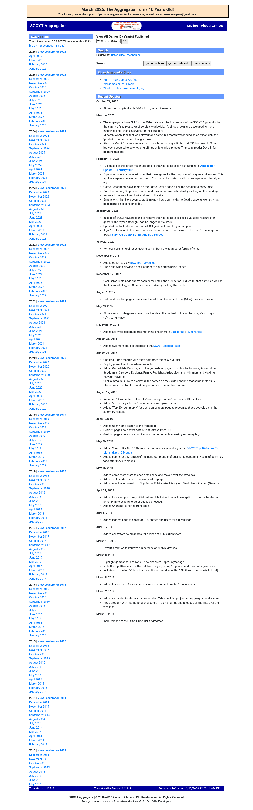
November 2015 (39, 650)
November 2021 (39, 310)
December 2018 (39, 475)
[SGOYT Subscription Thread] (47, 45)
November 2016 (39, 593)
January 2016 (37, 635)
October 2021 (37, 314)
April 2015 (35, 679)
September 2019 (39, 431)
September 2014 (39, 715)
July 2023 (35, 213)
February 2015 (38, 687)
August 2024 (37, 152)
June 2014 (35, 727)
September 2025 (39, 91)
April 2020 (35, 396)
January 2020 (37, 408)
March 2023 (36, 230)
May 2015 (35, 675)
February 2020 (38, 404)
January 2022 (37, 295)
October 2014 (37, 710)
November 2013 (39, 759)
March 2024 (36, 173)
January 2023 (37, 238)
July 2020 (35, 383)
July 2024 (35, 156)
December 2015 (39, 645)
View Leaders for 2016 (52, 584)
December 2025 (39, 79)
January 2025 (37, 125)
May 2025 (35, 108)
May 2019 (35, 448)
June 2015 (35, 671)
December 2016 (39, 589)
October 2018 (37, 484)
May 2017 (35, 562)
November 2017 (39, 536)
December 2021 (39, 305)
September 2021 (39, 318)
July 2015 (35, 666)
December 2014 (39, 702)
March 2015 (36, 683)
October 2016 (37, 597)
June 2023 (35, 217)
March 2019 (36, 457)
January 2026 (37, 68)
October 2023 (37, 200)
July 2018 (35, 496)
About (205, 26)
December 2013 (39, 754)
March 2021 (36, 343)
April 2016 (35, 622)
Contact (217, 26)
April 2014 (35, 736)
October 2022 (37, 257)
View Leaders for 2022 (52, 244)
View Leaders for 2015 (52, 641)
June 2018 (35, 501)
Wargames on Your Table (118, 84)
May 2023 (35, 222)
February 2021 (38, 347)
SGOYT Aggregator (48, 25)
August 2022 (37, 266)
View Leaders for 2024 (52, 131)
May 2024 (35, 165)
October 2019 (37, 427)
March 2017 (36, 570)
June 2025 (35, 104)
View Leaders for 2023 (52, 188)
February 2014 (38, 744)
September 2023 (39, 205)
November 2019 (39, 423)
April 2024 (35, 169)
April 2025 (35, 112)
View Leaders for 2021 (52, 301)
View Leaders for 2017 (52, 528)
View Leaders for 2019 (52, 414)
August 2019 (37, 436)
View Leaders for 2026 (52, 51)
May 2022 (35, 278)
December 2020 (39, 362)
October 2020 (37, 370)
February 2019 (38, 461)
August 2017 (37, 549)
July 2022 (35, 270)
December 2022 (39, 249)
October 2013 (37, 763)
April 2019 (35, 452)
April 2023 (35, 226)
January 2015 (37, 692)
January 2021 (37, 352)
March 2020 (36, 400)
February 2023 (38, 234)
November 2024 (39, 140)
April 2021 (35, 339)
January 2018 (37, 522)
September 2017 (39, 545)
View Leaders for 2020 (52, 358)
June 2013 (35, 780)
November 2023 (39, 196)
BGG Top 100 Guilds (142, 262)
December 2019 (39, 419)
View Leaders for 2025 (52, 74)
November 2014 (39, 706)
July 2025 (35, 100)
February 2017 (38, 574)
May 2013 (35, 784)
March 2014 (36, 740)
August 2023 (37, 209)
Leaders (193, 26)
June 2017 (35, 557)
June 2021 (35, 331)
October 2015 (37, 654)
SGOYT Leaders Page (166, 346)
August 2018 (37, 492)
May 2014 (35, 732)
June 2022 (35, 274)
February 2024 (38, 177)
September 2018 (39, 488)
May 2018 (35, 505)
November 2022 (39, 253)
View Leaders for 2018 (52, 471)
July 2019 (35, 440)
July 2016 (35, 610)
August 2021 (37, 322)
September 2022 (39, 261)
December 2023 (39, 192)
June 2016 (35, 614)
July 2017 (35, 553)
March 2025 (36, 117)
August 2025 (37, 96)
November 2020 (39, 366)
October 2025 (37, 87)
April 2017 (35, 566)
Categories (118, 55)
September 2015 (39, 658)
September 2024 (39, 148)
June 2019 (35, 444)
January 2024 (37, 182)
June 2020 (35, 387)
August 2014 (37, 719)
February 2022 (38, 291)
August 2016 (37, 606)
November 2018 (39, 480)
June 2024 (35, 161)
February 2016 (38, 631)
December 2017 (39, 532)
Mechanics (133, 55)
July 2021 (35, 326)
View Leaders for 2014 (52, 698)
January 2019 (37, 465)
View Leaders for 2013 (52, 750)
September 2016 (39, 601)
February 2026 (38, 64)
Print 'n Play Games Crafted (120, 79)
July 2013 (35, 776)
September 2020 (39, 375)
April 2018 (35, 509)
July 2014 (35, 723)
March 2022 (36, 287)
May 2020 (35, 392)
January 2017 (37, 578)
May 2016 (35, 618)
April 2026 (35, 56)
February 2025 (38, 121)
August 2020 (37, 379)
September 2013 (39, 767)
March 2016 (36, 627)
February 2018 (38, 517)
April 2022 (35, 282)
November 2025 (39, 83)
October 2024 (37, 144)
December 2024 (39, 135)
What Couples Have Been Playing (124, 88)
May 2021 (35, 335)
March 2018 (36, 513)
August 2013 (37, 771)
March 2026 (36, 60)
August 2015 (37, 662)
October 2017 (37, 540)
